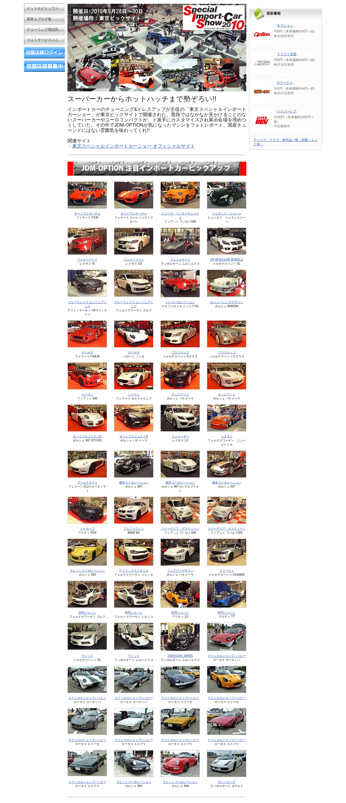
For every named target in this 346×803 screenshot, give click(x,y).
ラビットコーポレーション (87, 570)
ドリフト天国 (286, 54)
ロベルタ (87, 352)
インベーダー (180, 436)
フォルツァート (87, 259)
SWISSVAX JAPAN (180, 655)
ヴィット (87, 655)
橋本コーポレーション (133, 482)
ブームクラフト (87, 482)
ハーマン (87, 394)
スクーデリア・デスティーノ (180, 528)
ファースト (226, 570)
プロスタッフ (180, 352)
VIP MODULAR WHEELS (226, 259)
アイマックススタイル (133, 570)
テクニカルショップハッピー (227, 655)
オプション (285, 25)
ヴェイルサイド (180, 259)
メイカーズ (87, 528)
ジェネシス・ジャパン (226, 213)
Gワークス (285, 82)
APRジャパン (87, 612)
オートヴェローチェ (87, 213)
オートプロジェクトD (87, 436)
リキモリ (227, 436)
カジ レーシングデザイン (226, 302)
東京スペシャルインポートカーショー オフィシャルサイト (133, 146)
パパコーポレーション (180, 302)
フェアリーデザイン (180, 570)
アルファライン (134, 528)
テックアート (180, 394)
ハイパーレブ (286, 111)
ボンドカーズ (227, 781)
